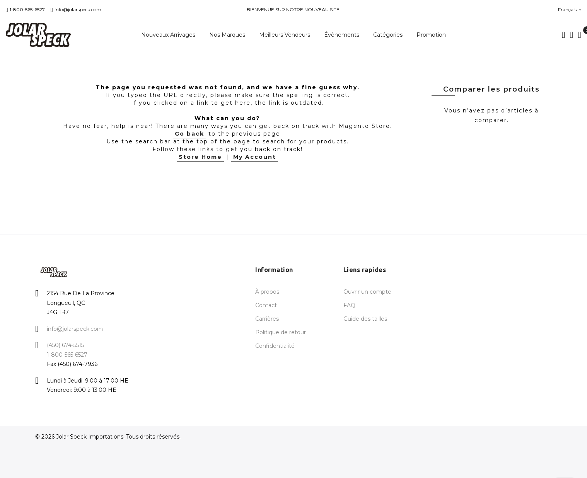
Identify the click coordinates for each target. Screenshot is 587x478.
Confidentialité (275, 345)
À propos (267, 291)
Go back (189, 133)
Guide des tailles (365, 318)
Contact (266, 305)
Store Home (200, 156)
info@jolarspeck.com (76, 9)
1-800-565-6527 (25, 9)
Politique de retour (280, 332)
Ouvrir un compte (367, 291)
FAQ (349, 305)
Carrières (267, 318)
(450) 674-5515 (65, 345)
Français (569, 9)
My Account (254, 156)
